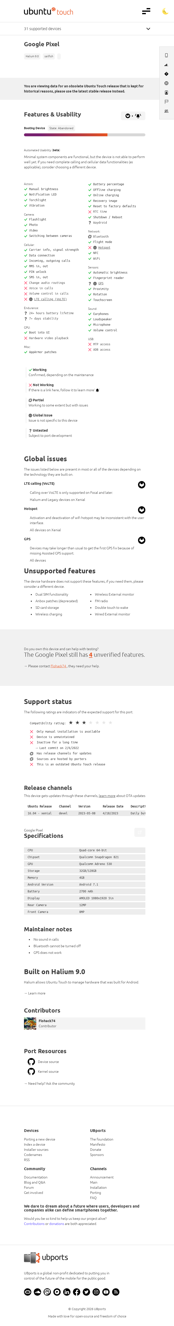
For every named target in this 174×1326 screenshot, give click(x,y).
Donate (95, 1150)
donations (56, 1224)
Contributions (34, 1224)
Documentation (35, 1177)
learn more (107, 796)
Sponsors (97, 1155)
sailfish (49, 56)
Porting (95, 1193)
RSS (27, 1160)
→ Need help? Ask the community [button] (49, 1083)
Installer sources (36, 1150)
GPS (101, 283)
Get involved (33, 1193)
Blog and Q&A (34, 1182)
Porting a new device (39, 1139)
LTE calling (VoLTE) (50, 299)
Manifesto (97, 1144)
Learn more (37, 993)
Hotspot (104, 247)
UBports (100, 1309)
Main (93, 1182)
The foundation (101, 1139)
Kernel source (43, 1071)
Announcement (102, 1177)
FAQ (93, 1198)
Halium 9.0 (32, 56)
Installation (98, 1187)
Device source (43, 1061)
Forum (29, 1187)
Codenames (33, 1155)
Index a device (34, 1144)
